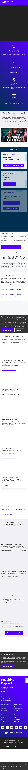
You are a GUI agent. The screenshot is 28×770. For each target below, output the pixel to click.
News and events (5, 706)
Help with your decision (9, 397)
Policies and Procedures (10, 740)
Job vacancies (4, 710)
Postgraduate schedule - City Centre (11, 292)
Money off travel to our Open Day (11, 247)
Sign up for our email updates (16, 733)
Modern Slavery (11, 743)
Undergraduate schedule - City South (11, 294)
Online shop (3, 708)
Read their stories (7, 666)
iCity (2, 719)
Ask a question (17, 721)
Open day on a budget (8, 428)
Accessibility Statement (8, 742)
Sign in (18, 743)
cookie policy (17, 766)
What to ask (6, 485)
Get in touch (19, 330)
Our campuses (17, 710)
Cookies (19, 740)
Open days (16, 717)
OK (25, 764)
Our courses (16, 706)
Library (2, 721)
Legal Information (19, 742)
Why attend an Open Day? (9, 368)
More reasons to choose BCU (14, 632)
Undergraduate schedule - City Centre (11, 289)
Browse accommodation (9, 456)
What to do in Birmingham (9, 514)
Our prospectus (17, 719)
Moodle (2, 717)
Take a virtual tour (7, 330)
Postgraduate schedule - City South (11, 297)
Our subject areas (18, 708)
